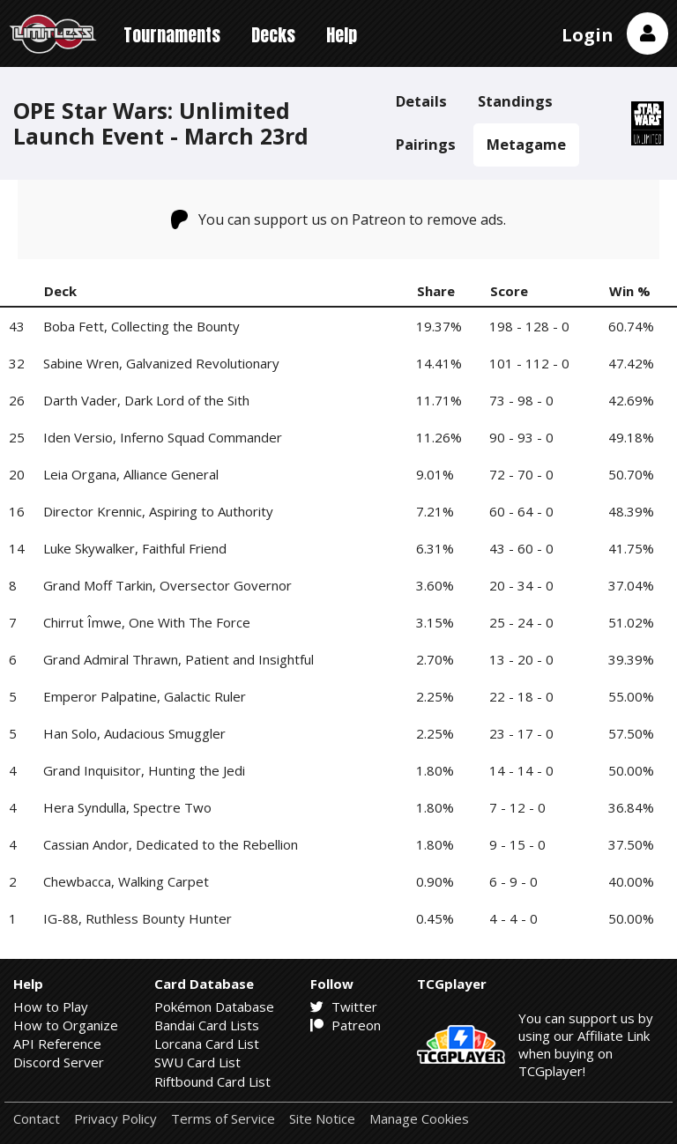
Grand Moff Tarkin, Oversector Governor (167, 585)
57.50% (631, 733)
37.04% (631, 585)
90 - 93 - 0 (521, 437)
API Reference (57, 1043)
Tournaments (171, 34)
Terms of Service (223, 1118)
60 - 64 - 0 (521, 511)
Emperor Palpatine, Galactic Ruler (144, 696)
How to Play (50, 1006)
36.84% (631, 807)
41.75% (631, 548)
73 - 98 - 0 (521, 400)
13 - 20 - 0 (521, 659)
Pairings (426, 144)
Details (421, 101)
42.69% (631, 400)
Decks (273, 34)
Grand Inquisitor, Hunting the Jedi (144, 770)
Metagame (526, 144)
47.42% (631, 363)
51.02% (631, 622)
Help (341, 34)
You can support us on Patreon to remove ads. (339, 219)
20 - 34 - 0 (521, 585)
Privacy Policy (115, 1118)
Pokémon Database (214, 1006)
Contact (36, 1118)
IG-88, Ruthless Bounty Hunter (137, 918)
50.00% (631, 770)
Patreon (345, 1025)
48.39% (631, 511)
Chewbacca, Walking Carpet (126, 881)
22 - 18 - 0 (521, 696)
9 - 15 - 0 (517, 844)
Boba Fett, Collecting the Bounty (141, 326)
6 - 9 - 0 (513, 881)
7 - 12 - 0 (517, 807)
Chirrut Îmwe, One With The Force (146, 622)
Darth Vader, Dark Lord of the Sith (146, 400)
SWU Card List (197, 1062)
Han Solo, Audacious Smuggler (134, 733)
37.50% (631, 844)
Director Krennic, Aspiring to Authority (158, 511)
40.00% (631, 881)
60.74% (631, 326)
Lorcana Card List (206, 1043)
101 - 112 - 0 (529, 363)
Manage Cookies (419, 1118)
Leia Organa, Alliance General (131, 474)
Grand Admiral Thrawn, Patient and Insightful (178, 659)
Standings (515, 101)
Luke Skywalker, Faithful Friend (135, 548)
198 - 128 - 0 (529, 326)
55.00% (631, 696)
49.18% (631, 437)
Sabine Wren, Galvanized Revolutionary (161, 363)
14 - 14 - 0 (521, 770)
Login (588, 35)
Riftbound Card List (212, 1081)
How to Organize (65, 1025)
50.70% (631, 474)
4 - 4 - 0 (513, 918)
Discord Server (58, 1062)
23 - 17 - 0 (521, 733)
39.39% (631, 659)
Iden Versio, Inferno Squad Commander (162, 437)
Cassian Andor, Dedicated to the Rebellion (170, 844)
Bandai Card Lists (206, 1025)
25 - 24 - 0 (521, 622)
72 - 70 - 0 (521, 474)
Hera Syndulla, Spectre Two (127, 807)
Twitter (343, 1006)
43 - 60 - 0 (521, 548)
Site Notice (322, 1118)
